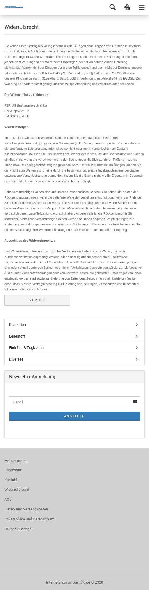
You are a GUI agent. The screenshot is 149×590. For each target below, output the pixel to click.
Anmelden (74, 416)
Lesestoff (17, 336)
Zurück (37, 300)
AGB (8, 499)
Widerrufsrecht (16, 489)
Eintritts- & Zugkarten (26, 347)
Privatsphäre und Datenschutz (29, 519)
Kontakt (10, 480)
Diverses (16, 359)
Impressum (13, 470)
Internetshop (56, 582)
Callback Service (18, 529)
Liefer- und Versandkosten (26, 509)
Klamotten (17, 324)
